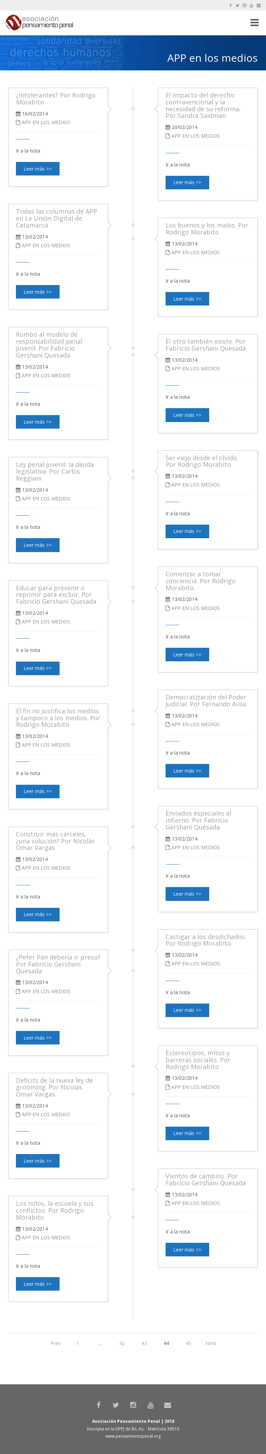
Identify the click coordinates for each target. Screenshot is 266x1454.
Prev (56, 1343)
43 (144, 1343)
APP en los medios (195, 135)
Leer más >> (187, 182)
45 (188, 1343)
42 (122, 1343)
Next (210, 1343)
